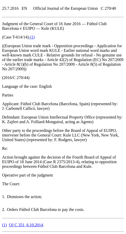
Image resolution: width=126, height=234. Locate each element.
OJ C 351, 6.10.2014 (26, 225)
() (32, 37)
